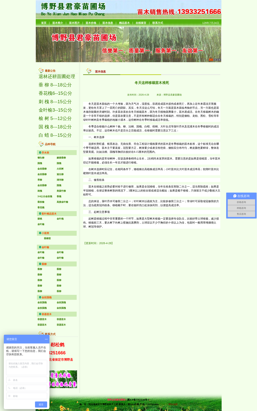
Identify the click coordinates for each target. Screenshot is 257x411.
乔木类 (45, 152)
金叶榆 (45, 247)
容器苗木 (47, 314)
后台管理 (163, 404)
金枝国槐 (47, 297)
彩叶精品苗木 (49, 213)
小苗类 (45, 233)
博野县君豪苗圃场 (172, 94)
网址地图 (173, 404)
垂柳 (44, 264)
